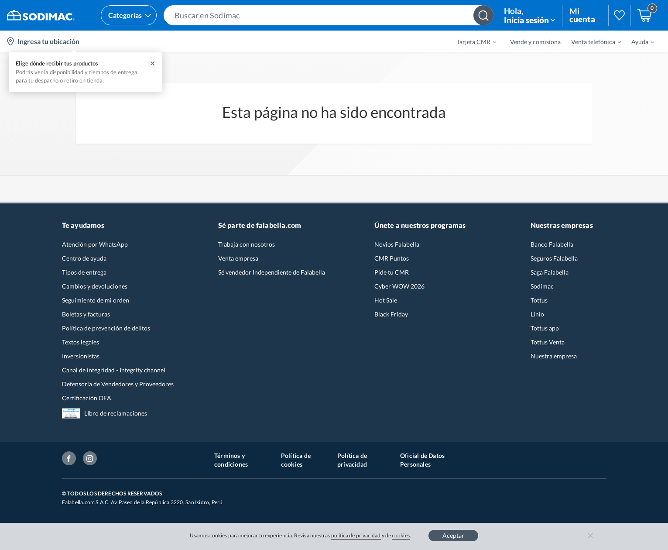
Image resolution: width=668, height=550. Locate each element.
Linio (537, 314)
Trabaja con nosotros (246, 244)
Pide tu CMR (391, 272)
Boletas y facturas (86, 314)
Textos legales (80, 342)
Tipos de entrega (84, 272)
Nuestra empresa (554, 356)
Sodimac (542, 286)
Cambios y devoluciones (94, 286)
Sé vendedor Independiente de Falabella (271, 272)
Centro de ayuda (84, 258)
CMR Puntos (391, 258)
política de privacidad (356, 535)
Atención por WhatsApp (95, 244)
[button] (328, 15)
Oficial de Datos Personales (422, 460)
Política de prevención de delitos (106, 328)
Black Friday (391, 314)
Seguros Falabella (554, 258)
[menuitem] (471, 41)
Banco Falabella (552, 244)
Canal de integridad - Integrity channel (113, 370)
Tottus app (545, 328)
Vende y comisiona (535, 41)
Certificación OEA (86, 398)
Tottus (539, 300)
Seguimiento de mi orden (95, 300)
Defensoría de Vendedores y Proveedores (118, 384)
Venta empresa (238, 258)
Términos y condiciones (231, 460)
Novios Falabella (396, 244)
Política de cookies (296, 460)
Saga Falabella (550, 272)
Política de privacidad (352, 460)
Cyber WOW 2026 (399, 286)
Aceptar (453, 535)
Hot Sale (385, 300)
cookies (401, 535)
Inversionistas (80, 356)
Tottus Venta (548, 342)
